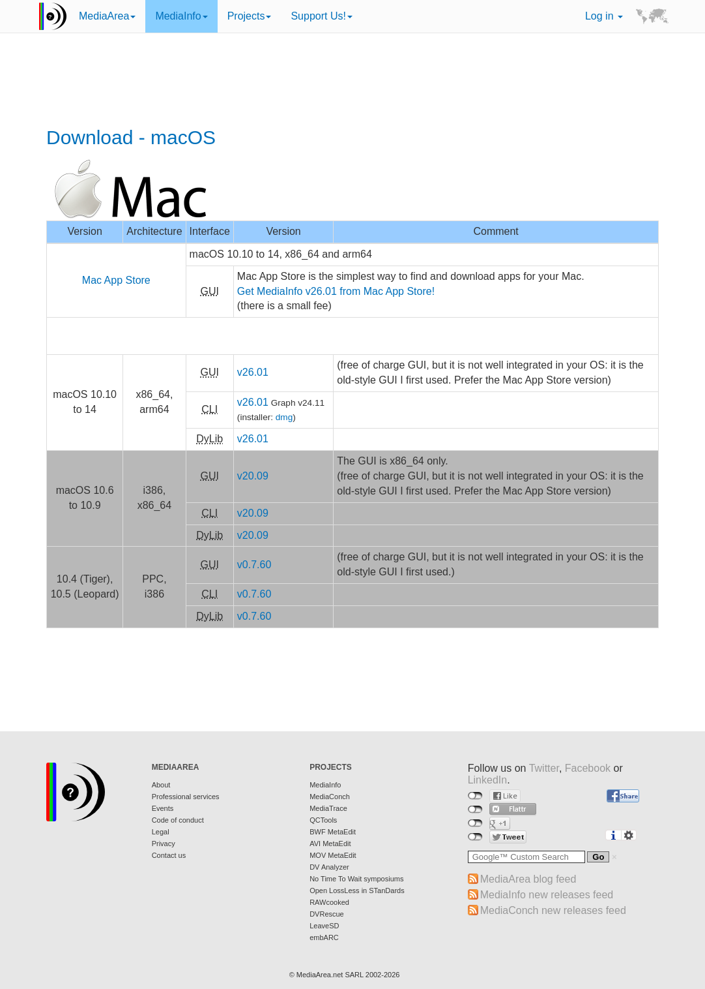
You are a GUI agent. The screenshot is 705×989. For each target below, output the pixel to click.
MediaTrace (328, 808)
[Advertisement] (352, 81)
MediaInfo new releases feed (547, 894)
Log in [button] (604, 16)
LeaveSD (324, 926)
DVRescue (326, 914)
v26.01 (252, 372)
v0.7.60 (254, 564)
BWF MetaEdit (332, 832)
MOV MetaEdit (332, 855)
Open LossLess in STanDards (357, 890)
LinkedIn (488, 779)
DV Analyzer (329, 867)
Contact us (169, 855)
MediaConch (329, 796)
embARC (324, 937)
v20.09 (252, 475)
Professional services (186, 796)
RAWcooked (329, 902)
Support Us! (321, 16)
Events (163, 808)
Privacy (163, 843)
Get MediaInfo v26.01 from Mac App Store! (336, 291)
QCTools (323, 820)
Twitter (544, 768)
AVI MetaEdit (330, 843)
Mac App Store (116, 280)
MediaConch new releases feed (553, 910)
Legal (160, 832)
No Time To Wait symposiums (356, 879)
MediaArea (107, 16)
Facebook (588, 768)
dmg (284, 417)
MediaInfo (181, 16)
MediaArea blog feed (528, 879)
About (161, 785)
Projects (249, 16)
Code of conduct (178, 820)
